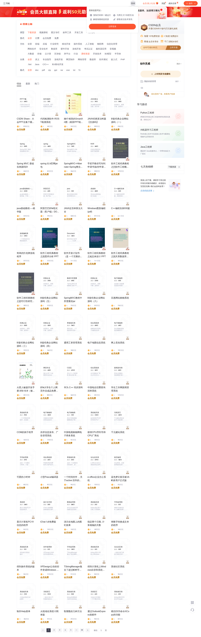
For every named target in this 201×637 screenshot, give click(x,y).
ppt (55, 70)
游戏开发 (76, 49)
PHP (123, 60)
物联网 (100, 44)
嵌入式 (114, 60)
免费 (56, 38)
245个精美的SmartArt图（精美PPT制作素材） (73, 121)
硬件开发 (65, 49)
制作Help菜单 (23, 612)
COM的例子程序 (25, 432)
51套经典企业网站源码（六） (96, 300)
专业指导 (47, 60)
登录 (133, 3)
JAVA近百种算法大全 (73, 210)
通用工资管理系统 (73, 343)
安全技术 (43, 49)
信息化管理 (112, 44)
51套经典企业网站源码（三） (25, 344)
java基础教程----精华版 (26, 210)
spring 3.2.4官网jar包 (49, 165)
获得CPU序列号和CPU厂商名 (97, 434)
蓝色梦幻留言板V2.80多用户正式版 (120, 479)
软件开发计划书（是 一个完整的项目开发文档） (73, 255)
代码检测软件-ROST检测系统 (49, 121)
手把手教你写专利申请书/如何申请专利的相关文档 (97, 166)
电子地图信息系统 (96, 343)
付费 (37, 38)
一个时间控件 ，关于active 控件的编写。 (73, 479)
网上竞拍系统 (118, 343)
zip (49, 70)
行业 (76, 54)
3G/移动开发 (58, 65)
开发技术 (97, 54)
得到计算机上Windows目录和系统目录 (97, 569)
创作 (191, 3)
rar (61, 70)
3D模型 (108, 54)
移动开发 (66, 44)
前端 (37, 44)
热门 (37, 84)
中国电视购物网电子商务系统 (73, 434)
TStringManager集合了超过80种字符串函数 (73, 569)
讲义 (37, 60)
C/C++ (46, 65)
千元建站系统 (118, 432)
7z (80, 70)
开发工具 (79, 33)
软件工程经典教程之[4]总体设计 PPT (97, 255)
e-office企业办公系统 (97, 479)
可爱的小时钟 (23, 477)
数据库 (54, 49)
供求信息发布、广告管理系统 (49, 434)
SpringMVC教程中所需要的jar (73, 300)
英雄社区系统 (118, 567)
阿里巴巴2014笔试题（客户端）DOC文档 (49, 211)
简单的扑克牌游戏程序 (26, 255)
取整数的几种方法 (73, 612)
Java (37, 65)
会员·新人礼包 (150, 3)
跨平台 (67, 54)
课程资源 (85, 54)
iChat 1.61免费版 (48, 522)
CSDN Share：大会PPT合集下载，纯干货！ (25, 121)
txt (74, 70)
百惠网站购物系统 (120, 298)
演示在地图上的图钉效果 (73, 524)
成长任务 (173, 3)
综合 (19, 84)
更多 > (179, 64)
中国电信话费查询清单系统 (96, 389)
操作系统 (78, 44)
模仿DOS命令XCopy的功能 (120, 613)
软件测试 (103, 60)
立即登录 (112, 26)
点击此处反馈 (147, 191)
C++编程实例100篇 (120, 209)
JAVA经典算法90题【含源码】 (97, 121)
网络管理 (82, 60)
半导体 (118, 54)
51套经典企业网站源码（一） (119, 121)
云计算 (48, 54)
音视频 (113, 49)
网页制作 (70, 60)
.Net (30, 65)
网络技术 (32, 49)
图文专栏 (55, 33)
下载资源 (32, 33)
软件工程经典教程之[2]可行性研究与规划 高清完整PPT (26, 300)
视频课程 (43, 33)
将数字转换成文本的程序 (120, 524)
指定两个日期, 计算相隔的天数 (96, 524)
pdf (43, 70)
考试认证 (88, 49)
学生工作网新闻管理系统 (120, 389)
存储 (39, 54)
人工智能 (89, 44)
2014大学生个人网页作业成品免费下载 (49, 390)
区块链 (57, 54)
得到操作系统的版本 (26, 568)
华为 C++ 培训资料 (73, 388)
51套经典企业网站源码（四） (49, 344)
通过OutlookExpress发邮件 (97, 613)
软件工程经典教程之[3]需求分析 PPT (49, 255)
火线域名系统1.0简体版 (49, 613)
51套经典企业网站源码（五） (49, 300)
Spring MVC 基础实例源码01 (25, 165)
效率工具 (67, 33)
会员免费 (47, 38)
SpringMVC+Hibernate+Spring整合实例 (73, 166)
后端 (45, 44)
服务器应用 (101, 49)
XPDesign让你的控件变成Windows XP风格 (49, 569)
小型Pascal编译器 (49, 477)
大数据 (31, 54)
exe (68, 70)
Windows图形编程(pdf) (97, 210)
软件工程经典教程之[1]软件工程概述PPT (120, 166)
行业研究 (54, 44)
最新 (28, 84)
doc (37, 70)
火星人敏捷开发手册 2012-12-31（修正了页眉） (26, 390)
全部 (30, 38)
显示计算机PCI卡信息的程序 (25, 524)
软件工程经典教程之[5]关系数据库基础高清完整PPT (120, 255)
